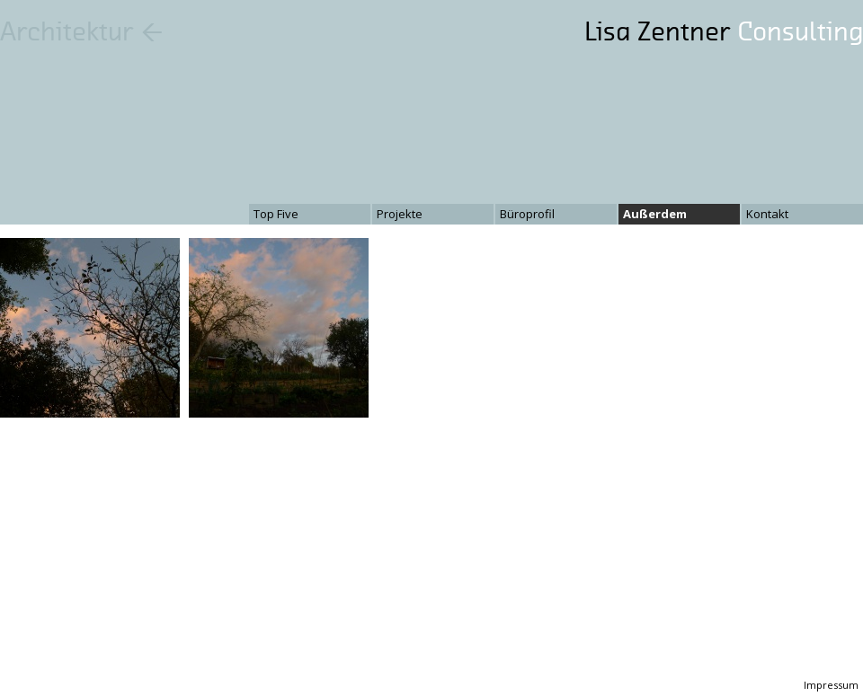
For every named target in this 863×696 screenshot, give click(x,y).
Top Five (276, 214)
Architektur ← (82, 31)
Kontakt (767, 214)
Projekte (400, 214)
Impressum (831, 685)
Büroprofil (527, 214)
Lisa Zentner (723, 31)
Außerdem (655, 214)
